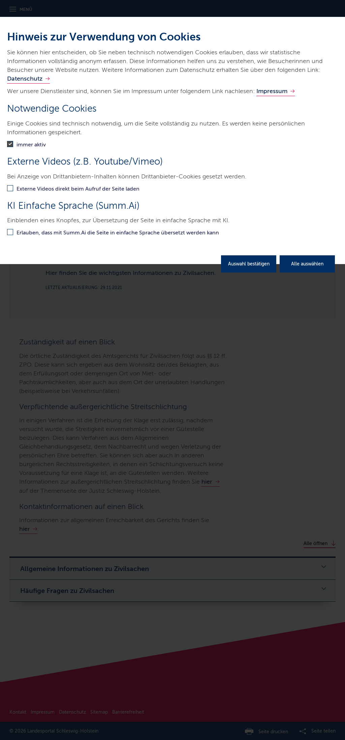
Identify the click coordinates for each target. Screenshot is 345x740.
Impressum (271, 91)
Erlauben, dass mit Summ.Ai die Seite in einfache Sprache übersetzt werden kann (118, 232)
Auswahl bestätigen (249, 264)
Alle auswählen (307, 264)
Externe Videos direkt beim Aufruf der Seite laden (78, 189)
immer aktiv (31, 144)
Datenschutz (24, 78)
